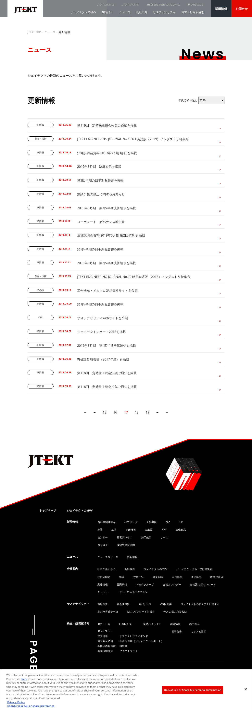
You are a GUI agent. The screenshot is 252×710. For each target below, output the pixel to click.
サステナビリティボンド (134, 636)
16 (115, 412)
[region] (126, 689)
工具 (114, 529)
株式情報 (175, 624)
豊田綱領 (122, 584)
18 (137, 412)
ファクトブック (129, 651)
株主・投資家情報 (193, 12)
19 (147, 412)
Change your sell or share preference (30, 706)
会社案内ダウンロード (203, 584)
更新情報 (132, 557)
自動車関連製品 (106, 522)
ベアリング (130, 522)
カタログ (102, 545)
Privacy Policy (16, 702)
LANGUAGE (197, 4)
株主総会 (194, 624)
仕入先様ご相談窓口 (175, 611)
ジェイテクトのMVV (83, 12)
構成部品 (180, 529)
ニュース (124, 12)
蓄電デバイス (124, 537)
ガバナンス (144, 604)
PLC (168, 522)
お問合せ (242, 9)
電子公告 (176, 631)
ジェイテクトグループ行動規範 (194, 569)
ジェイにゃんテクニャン (133, 592)
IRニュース (103, 624)
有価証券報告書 (106, 646)
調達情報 (102, 584)
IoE (181, 522)
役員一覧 (138, 577)
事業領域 (158, 577)
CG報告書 (165, 604)
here (24, 679)
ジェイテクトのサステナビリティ (200, 604)
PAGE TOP (33, 669)
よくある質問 (198, 631)
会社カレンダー (172, 584)
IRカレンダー (126, 624)
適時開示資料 (105, 641)
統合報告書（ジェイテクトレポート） (142, 641)
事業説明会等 (105, 651)
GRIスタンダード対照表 (141, 611)
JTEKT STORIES (85, 4)
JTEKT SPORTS (110, 4)
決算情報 (102, 636)
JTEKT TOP (34, 32)
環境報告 (102, 604)
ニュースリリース (107, 557)
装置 (100, 529)
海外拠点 (196, 577)
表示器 (148, 529)
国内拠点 (177, 577)
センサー (102, 537)
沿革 (121, 577)
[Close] (245, 689)
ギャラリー (103, 592)
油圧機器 (131, 529)
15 (104, 412)
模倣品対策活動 (126, 545)
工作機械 (151, 522)
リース (164, 537)
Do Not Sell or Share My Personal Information (192, 690)
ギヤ (164, 529)
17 (126, 412)
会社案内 (141, 12)
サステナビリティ (164, 12)
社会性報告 (123, 604)
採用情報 (221, 9)
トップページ (47, 510)
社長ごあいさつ (106, 569)
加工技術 (146, 537)
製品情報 (107, 12)
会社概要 (129, 569)
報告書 (123, 646)
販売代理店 (216, 577)
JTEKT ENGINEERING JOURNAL (143, 4)
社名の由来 (103, 577)
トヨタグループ (145, 584)
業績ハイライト (152, 624)
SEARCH (175, 4)
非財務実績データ (107, 611)
